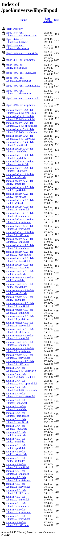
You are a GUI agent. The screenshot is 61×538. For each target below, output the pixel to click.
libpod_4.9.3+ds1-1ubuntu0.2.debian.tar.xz (18, 92)
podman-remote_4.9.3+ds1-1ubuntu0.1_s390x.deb (20, 330)
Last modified (47, 20)
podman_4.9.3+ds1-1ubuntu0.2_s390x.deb (17, 524)
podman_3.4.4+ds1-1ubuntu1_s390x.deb (16, 427)
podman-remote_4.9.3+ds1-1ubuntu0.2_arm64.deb (20, 337)
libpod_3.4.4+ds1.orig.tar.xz (20, 59)
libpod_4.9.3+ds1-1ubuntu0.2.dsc (23, 98)
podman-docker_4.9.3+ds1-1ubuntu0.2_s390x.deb (20, 266)
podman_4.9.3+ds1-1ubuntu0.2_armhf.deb (17, 504)
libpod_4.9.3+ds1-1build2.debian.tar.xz (16, 66)
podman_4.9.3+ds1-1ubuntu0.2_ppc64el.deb (18, 511)
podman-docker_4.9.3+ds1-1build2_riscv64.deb (20, 195)
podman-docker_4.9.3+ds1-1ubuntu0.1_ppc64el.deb (20, 221)
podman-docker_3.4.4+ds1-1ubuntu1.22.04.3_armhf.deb (20, 118)
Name (23, 20)
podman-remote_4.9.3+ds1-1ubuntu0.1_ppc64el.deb (20, 317)
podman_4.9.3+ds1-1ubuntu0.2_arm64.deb (17, 498)
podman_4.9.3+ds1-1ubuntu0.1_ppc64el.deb (18, 479)
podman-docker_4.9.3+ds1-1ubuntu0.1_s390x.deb (20, 234)
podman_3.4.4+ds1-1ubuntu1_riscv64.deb (17, 421)
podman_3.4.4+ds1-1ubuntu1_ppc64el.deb (17, 414)
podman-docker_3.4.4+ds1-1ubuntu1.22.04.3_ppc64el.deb (21, 124)
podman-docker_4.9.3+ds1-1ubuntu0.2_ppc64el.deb (20, 253)
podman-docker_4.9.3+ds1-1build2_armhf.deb (20, 182)
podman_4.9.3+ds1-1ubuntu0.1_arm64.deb (17, 466)
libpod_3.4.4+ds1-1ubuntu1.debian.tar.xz (17, 47)
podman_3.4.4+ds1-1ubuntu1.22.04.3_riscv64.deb (21, 388)
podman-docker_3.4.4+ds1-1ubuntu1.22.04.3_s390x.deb (20, 137)
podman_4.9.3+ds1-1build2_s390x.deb (16, 459)
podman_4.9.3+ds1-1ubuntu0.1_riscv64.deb (18, 485)
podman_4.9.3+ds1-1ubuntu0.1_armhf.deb (17, 472)
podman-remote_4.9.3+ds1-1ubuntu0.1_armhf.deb (20, 311)
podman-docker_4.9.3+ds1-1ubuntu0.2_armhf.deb (20, 247)
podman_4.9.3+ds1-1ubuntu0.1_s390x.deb (17, 491)
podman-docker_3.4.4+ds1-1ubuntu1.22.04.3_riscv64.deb (21, 131)
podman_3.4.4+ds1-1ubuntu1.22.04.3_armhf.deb (20, 375)
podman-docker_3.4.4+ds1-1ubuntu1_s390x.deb (20, 169)
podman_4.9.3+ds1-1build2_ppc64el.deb (16, 446)
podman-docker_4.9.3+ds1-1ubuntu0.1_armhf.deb (20, 214)
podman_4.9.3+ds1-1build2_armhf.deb (16, 440)
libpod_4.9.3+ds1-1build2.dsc (21, 72)
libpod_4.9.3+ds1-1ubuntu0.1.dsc (23, 85)
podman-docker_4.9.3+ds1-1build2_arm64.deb (20, 176)
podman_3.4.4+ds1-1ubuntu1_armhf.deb (16, 408)
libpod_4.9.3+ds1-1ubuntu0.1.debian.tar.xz (18, 79)
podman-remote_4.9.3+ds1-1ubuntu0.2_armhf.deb (20, 343)
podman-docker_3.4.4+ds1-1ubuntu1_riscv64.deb (20, 163)
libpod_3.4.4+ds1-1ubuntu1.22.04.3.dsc (17, 40)
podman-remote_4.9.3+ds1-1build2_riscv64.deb (20, 292)
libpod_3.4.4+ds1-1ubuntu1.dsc (22, 53)
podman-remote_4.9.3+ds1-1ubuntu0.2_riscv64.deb (20, 356)
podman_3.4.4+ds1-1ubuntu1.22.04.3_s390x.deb (20, 395)
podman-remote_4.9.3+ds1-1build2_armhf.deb (20, 279)
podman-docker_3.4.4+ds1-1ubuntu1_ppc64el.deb (20, 156)
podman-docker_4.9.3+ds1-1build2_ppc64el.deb (20, 189)
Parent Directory (14, 28)
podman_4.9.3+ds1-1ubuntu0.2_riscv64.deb (18, 517)
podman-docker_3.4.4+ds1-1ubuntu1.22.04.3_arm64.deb (21, 111)
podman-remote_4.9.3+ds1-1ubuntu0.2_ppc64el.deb (20, 350)
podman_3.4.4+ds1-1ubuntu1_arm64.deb (16, 401)
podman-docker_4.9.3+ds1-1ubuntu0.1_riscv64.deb (20, 227)
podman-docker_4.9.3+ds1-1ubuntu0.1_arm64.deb (20, 208)
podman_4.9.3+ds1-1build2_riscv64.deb (16, 453)
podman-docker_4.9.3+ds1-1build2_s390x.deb (20, 201)
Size (56, 20)
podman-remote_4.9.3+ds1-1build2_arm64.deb (20, 272)
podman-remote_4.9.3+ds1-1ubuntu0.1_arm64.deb (20, 305)
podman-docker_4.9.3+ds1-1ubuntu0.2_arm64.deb (20, 240)
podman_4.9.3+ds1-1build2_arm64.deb (16, 433)
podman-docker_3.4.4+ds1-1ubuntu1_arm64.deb (20, 143)
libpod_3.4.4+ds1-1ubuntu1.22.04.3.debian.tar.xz (21, 34)
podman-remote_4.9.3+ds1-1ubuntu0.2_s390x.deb (20, 363)
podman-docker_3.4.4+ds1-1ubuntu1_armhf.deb (20, 150)
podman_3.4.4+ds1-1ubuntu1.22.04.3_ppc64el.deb (21, 382)
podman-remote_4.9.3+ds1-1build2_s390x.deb (20, 298)
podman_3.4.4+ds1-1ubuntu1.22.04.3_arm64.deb (21, 369)
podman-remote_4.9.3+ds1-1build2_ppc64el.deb (20, 285)
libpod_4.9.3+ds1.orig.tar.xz (20, 105)
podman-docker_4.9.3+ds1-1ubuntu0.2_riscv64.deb (20, 259)
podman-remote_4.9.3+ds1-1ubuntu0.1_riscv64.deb (20, 324)
